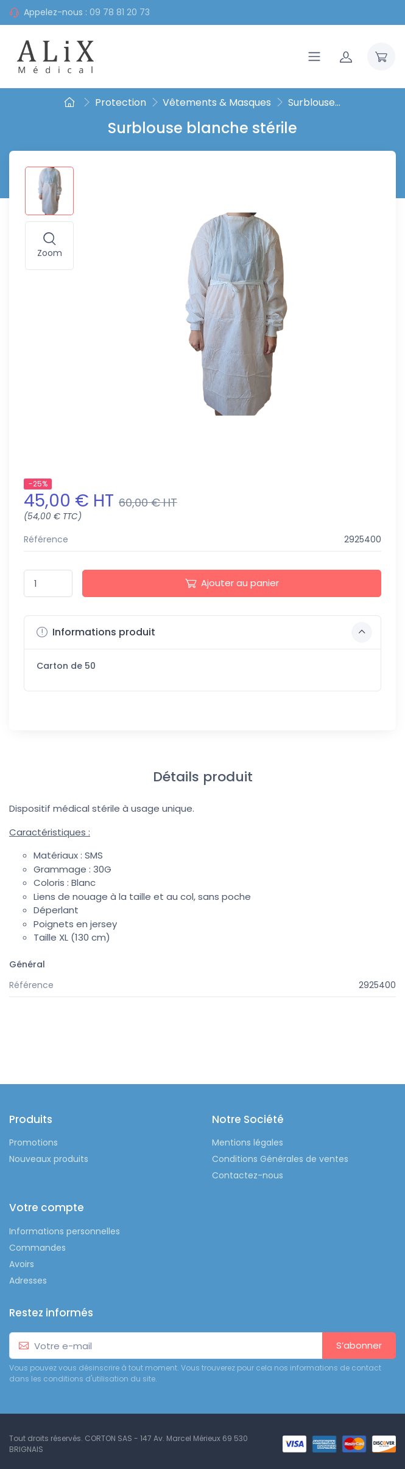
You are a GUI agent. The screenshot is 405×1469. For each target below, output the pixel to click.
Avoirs (21, 1264)
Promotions (33, 1142)
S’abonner (359, 1345)
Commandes (37, 1248)
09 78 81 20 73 (120, 12)
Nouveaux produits (48, 1159)
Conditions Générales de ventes (280, 1159)
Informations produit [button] (204, 632)
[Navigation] (314, 56)
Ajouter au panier (232, 582)
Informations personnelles (64, 1231)
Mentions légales (247, 1142)
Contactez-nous (247, 1175)
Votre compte (46, 1207)
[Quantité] (48, 583)
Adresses (28, 1280)
